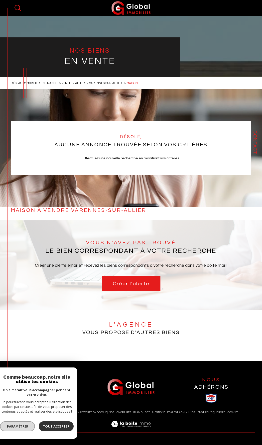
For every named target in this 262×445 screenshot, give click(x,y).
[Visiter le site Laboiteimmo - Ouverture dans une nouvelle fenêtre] (131, 430)
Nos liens (196, 412)
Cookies (233, 412)
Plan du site (141, 412)
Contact (255, 142)
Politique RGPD (215, 412)
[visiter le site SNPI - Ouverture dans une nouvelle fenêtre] (211, 398)
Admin (183, 412)
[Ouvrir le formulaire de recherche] (17, 8)
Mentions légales (164, 412)
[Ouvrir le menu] (244, 8)
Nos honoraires (120, 412)
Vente (66, 83)
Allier (80, 83)
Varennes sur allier (105, 83)
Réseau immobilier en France (34, 83)
